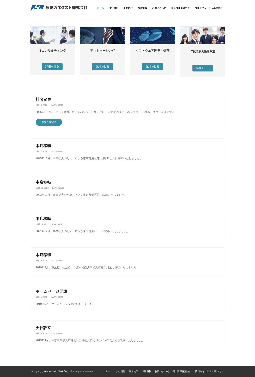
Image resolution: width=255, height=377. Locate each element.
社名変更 (43, 99)
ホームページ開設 (51, 291)
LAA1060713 (57, 105)
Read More (49, 122)
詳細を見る (52, 66)
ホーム (108, 371)
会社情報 (120, 371)
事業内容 (133, 371)
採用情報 (146, 371)
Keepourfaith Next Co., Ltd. (58, 371)
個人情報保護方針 (182, 371)
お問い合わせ (162, 371)
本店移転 (43, 145)
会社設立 (43, 327)
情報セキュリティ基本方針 (209, 371)
